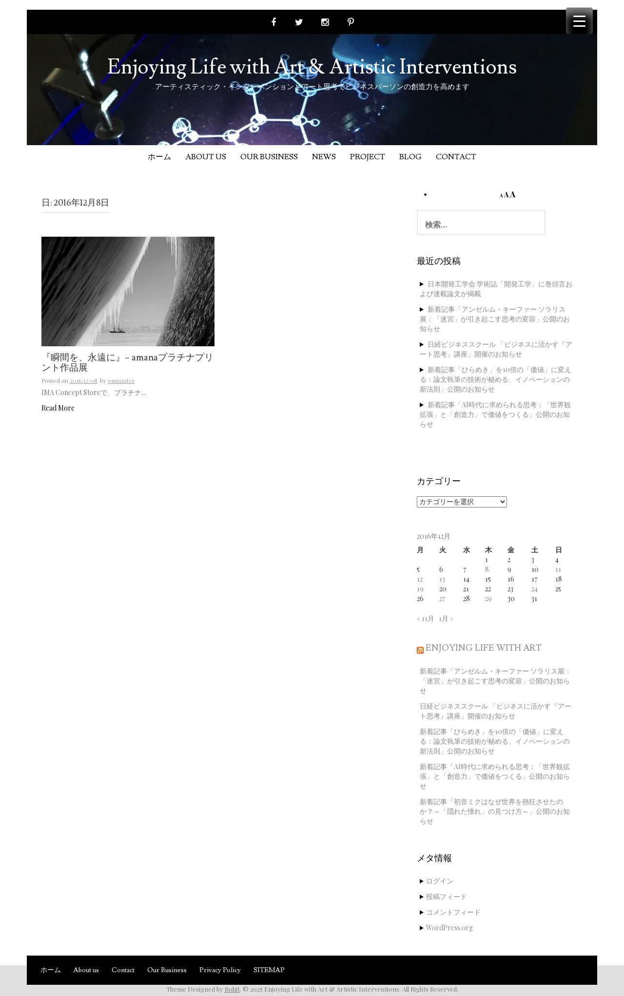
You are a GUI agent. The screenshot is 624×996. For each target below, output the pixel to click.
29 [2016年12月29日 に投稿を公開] (488, 598)
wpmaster (121, 380)
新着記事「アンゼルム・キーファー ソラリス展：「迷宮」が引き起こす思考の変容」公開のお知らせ (495, 318)
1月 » (446, 618)
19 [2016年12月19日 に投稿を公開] (420, 588)
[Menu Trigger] (579, 20)
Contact (456, 157)
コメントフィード (453, 912)
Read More (58, 408)
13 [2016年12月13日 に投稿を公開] (442, 578)
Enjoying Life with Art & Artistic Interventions (312, 67)
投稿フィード (446, 896)
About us (205, 157)
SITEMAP (269, 970)
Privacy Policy (220, 970)
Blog (410, 157)
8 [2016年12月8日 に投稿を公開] (487, 569)
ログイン (439, 880)
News (324, 157)
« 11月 (425, 618)
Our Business (269, 157)
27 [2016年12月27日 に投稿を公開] (442, 598)
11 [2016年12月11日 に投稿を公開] (558, 569)
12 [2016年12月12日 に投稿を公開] (420, 578)
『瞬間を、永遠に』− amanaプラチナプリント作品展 (127, 363)
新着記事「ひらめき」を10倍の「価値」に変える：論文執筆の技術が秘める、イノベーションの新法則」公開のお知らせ (495, 379)
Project (367, 157)
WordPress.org (449, 927)
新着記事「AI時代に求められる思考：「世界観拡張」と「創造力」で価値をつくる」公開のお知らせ (495, 414)
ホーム (159, 157)
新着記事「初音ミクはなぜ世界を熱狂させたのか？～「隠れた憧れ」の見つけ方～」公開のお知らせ (495, 811)
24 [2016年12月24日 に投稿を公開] (534, 588)
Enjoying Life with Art (484, 648)
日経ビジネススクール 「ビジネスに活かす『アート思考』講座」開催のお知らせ (496, 348)
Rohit (232, 989)
